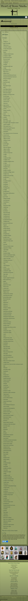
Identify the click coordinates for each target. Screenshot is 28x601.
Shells (4, 431)
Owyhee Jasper (6, 362)
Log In (7, 2)
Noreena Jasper (6, 325)
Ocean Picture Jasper (7, 332)
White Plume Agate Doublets (8, 524)
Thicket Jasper (6, 482)
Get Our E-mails (7, 0)
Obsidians (5, 328)
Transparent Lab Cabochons (8, 492)
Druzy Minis (5, 182)
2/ (3, 39)
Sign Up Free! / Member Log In (14, 571)
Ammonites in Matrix (7, 55)
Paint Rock (5, 367)
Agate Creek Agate (6, 43)
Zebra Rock (5, 528)
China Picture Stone (7, 126)
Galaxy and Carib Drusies (8, 223)
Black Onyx (5, 80)
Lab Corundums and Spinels (8, 256)
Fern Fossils (5, 196)
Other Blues (5, 344)
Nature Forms (5, 320)
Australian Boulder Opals (8, 66)
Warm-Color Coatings (7, 517)
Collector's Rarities (6, 136)
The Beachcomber (6, 475)
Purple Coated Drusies (7, 401)
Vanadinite (5, 508)
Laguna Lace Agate (7, 258)
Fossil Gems (5, 210)
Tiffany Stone (5, 484)
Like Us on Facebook (14, 583)
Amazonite (5, 50)
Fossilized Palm (6, 221)
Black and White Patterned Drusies (9, 75)
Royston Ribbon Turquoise (8, 422)
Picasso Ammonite (6, 380)
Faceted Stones (6, 191)
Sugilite (4, 461)
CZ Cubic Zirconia (6, 165)
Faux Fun (5, 194)
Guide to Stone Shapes (14, 593)
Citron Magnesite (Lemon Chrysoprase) (10, 133)
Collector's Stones (6, 138)
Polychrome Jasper (7, 390)
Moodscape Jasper (7, 298)
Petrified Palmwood (7, 378)
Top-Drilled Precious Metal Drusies (9, 485)
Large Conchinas (6, 265)
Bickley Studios (6, 73)
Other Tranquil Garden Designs (9, 360)
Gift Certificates (6, 233)
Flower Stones (6, 202)
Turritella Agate (6, 499)
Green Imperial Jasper (7, 239)
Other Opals (5, 353)
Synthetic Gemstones (7, 468)
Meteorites (5, 283)
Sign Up (10, 2)
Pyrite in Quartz (6, 406)
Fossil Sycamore (6, 216)
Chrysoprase (5, 131)
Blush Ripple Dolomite (7, 89)
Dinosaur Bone (6, 177)
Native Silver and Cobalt (7, 311)
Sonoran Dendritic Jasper (8, 441)
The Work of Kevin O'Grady (8, 480)
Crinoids (4, 156)
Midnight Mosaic (6, 290)
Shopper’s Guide (14, 590)
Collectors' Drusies (6, 140)
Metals (4, 281)
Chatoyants (5, 119)
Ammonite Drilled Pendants (8, 53)
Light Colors (5, 274)
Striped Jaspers (6, 459)
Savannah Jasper (6, 425)
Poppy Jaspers (6, 394)
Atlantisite (5, 64)
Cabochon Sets (6, 101)
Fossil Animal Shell (6, 205)
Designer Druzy (6, 173)
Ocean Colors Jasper (7, 330)
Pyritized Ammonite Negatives (9, 408)
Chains (4, 113)
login (21, 0)
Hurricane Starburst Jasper (8, 246)
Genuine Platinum (6, 228)
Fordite (4, 203)
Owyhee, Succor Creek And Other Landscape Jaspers (13, 364)
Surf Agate (5, 464)
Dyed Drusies (5, 186)
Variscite (5, 510)
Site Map (4, 533)
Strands (4, 455)
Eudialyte (5, 189)
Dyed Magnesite (6, 187)
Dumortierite (5, 184)
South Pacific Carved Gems (8, 445)
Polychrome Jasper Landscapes (9, 392)
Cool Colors (5, 145)
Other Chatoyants (6, 346)
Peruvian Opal (6, 374)
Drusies (4, 179)
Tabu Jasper (5, 469)
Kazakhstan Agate (6, 253)
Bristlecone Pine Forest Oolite (8, 94)
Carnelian (5, 112)
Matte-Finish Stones (7, 279)
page (4, 365)
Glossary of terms (14, 23)
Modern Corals (6, 291)
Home (2, 0)
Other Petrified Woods (7, 355)
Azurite (4, 68)
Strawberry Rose (6, 457)
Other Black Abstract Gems (8, 341)
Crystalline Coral (6, 159)
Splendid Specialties (7, 448)
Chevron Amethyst (6, 124)
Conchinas (5, 142)
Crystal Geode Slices (7, 157)
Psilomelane (5, 399)
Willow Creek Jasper (7, 526)
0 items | (15, 2)
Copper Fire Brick (6, 149)
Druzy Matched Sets (7, 180)
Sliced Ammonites (6, 436)
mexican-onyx (5, 288)
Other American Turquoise (8, 339)
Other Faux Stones (6, 348)
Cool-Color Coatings (7, 147)
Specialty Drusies (6, 447)
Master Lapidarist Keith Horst (8, 277)
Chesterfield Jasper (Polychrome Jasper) (11, 122)
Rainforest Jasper (6, 413)
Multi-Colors (5, 306)
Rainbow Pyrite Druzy (7, 411)
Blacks (4, 83)
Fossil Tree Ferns (6, 217)
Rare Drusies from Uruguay (8, 415)
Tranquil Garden (6, 487)
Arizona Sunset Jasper (7, 57)
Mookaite (5, 300)
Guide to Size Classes (14, 592)
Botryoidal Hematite (7, 92)
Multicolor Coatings (7, 307)
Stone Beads (5, 454)
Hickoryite (5, 244)
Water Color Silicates (7, 521)
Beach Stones (5, 71)
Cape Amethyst (6, 105)
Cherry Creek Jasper (7, 120)
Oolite (4, 334)
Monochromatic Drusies (7, 295)
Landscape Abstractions (7, 260)
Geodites (5, 232)
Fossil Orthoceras (6, 212)
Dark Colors (5, 168)
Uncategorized (6, 503)
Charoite (5, 117)
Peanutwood (5, 371)
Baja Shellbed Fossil (7, 69)
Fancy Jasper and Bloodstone (8, 193)
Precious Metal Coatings (7, 397)
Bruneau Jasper (6, 96)
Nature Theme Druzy (7, 321)
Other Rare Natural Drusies (8, 357)
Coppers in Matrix (6, 150)
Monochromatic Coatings (8, 293)
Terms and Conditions (14, 567)
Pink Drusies (5, 385)
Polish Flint (5, 388)
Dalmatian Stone (6, 166)
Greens (4, 242)
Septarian (5, 427)
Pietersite (5, 383)
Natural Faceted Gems (7, 313)
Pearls (4, 373)
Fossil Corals (5, 207)
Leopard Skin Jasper (7, 270)
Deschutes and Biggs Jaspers (8, 172)
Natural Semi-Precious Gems (8, 316)
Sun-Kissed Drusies (7, 462)
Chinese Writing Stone (7, 129)
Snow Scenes (5, 438)
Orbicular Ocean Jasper (7, 337)
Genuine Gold (5, 226)
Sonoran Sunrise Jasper (7, 443)
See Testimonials (14, 578)
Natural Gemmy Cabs (7, 314)
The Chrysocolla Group (7, 476)
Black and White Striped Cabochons (10, 76)
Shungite (5, 432)
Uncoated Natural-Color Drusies (9, 505)
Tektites (4, 473)
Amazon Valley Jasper (7, 48)
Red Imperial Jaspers (7, 417)
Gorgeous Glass (6, 237)
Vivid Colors (5, 514)
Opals (4, 335)
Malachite (5, 276)
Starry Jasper (5, 452)
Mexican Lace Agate (7, 284)
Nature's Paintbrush (7, 323)
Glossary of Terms (14, 591)
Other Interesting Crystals (8, 351)
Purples (4, 402)
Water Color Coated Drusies (8, 519)
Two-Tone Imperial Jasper (8, 501)
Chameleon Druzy (6, 115)
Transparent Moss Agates (8, 494)
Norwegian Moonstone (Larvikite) (9, 327)
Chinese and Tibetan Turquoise (9, 127)
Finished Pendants (6, 198)
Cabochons (5, 103)
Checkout (2, 2)
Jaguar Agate (5, 249)
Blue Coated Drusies (7, 85)
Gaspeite (5, 224)
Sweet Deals (5, 466)
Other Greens (5, 350)
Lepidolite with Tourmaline (8, 272)
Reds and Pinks (6, 418)
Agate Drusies (6, 45)
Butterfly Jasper (6, 99)
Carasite (4, 108)
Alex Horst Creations (7, 46)
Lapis (4, 263)
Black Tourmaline (6, 82)
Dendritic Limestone (7, 170)
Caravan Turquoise (6, 110)
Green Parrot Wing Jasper (8, 240)
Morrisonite (5, 304)
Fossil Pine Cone (6, 214)
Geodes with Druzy (6, 230)
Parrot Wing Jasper (7, 369)
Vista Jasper (5, 512)
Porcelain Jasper (6, 395)
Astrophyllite (5, 62)
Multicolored (5, 309)
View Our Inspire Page (14, 584)
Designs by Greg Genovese (8, 175)
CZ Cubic (5, 163)
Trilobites (5, 496)
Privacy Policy (14, 566)
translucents (5, 491)
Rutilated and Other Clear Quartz (9, 424)
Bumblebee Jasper (6, 98)
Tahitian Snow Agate (7, 471)
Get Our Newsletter (14, 577)
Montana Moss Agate (7, 297)
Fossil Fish (5, 209)
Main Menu (3, 17)
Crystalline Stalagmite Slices (8, 161)
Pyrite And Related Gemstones (9, 404)
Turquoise (5, 498)
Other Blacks (5, 343)
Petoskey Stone (6, 376)
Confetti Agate (6, 143)
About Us (14, 568)
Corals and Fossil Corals (7, 152)
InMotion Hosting (14, 597)
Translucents (5, 489)
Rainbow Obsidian (6, 410)
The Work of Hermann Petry (8, 478)
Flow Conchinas (6, 200)
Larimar (4, 267)
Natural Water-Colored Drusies (9, 318)
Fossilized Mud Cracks (7, 219)
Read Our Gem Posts (14, 585)
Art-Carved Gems (6, 59)
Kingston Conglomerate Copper (9, 254)
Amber (4, 52)
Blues (4, 87)
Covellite (5, 154)
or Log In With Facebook (14, 573)
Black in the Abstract (7, 78)
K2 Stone (5, 251)
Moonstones (5, 302)
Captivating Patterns (7, 106)
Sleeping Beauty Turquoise (8, 434)
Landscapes (5, 261)
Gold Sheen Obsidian (7, 235)
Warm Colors (5, 515)
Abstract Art (5, 41)
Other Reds (5, 358)
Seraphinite (5, 429)
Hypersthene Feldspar (7, 247)
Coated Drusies (6, 135)
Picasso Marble (6, 381)
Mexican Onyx (6, 286)
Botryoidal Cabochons (7, 90)
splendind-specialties (7, 450)
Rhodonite (5, 420)
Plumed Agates (6, 387)
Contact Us (14, 574)
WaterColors (5, 522)
